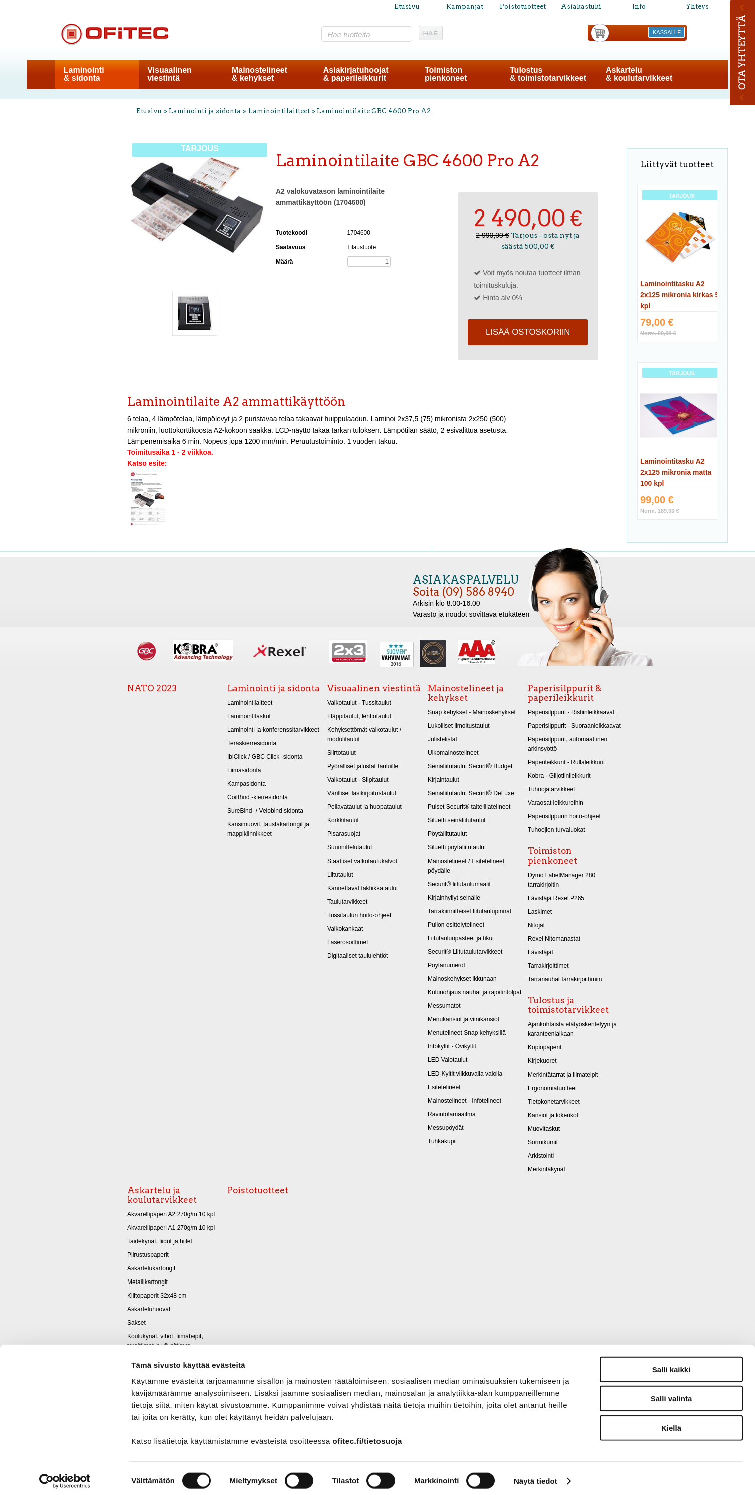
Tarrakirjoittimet (548, 965)
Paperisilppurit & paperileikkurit (564, 693)
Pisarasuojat (343, 833)
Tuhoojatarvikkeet (551, 789)
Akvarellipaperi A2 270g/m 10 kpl (171, 1214)
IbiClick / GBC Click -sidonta (264, 756)
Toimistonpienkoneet (446, 74)
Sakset (136, 1322)
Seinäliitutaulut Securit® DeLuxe (471, 793)
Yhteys (697, 6)
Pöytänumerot (446, 965)
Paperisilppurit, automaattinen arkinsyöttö (567, 744)
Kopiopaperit (545, 1047)
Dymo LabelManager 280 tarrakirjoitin (561, 880)
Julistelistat (442, 739)
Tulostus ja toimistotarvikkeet (568, 1005)
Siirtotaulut (341, 752)
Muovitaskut (544, 1128)
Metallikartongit (147, 1282)
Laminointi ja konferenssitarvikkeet (273, 729)
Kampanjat (464, 6)
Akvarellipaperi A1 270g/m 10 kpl (171, 1227)
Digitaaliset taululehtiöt (357, 955)
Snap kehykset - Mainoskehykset (472, 712)
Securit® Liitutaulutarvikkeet (465, 951)
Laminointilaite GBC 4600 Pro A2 (374, 111)
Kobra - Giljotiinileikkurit (559, 775)
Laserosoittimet (347, 942)
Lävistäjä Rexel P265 (556, 898)
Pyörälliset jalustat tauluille (362, 766)
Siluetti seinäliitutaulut (457, 820)
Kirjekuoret (542, 1060)
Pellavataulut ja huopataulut (364, 806)
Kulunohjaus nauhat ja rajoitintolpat (474, 992)
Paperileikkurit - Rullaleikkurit (566, 762)
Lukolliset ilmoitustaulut (459, 725)
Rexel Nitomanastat (554, 938)
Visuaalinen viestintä (374, 688)
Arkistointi (541, 1155)
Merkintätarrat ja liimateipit (563, 1074)
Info (639, 6)
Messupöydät (446, 1127)
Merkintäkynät (546, 1169)
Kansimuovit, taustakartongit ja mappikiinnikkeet (268, 829)
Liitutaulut (340, 874)
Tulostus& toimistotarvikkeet (548, 74)
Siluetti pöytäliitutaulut (457, 847)
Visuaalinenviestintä (169, 74)
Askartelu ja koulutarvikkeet (162, 1195)
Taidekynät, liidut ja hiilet (159, 1241)
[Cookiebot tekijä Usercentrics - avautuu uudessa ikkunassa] (65, 1475)
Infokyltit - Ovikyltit (452, 1046)
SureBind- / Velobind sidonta (265, 810)
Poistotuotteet (523, 6)
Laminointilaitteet (279, 111)
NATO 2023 (152, 688)
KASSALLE (667, 32)
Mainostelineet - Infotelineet (464, 1100)
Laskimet (540, 911)
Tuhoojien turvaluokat (556, 829)
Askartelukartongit (151, 1268)
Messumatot (444, 1005)
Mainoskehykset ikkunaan (462, 978)
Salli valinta (671, 1392)
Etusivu (407, 6)
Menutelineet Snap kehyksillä (467, 1032)
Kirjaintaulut (443, 779)
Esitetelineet (444, 1087)
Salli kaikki (671, 1363)
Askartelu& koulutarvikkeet (639, 74)
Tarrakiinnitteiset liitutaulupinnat (469, 911)
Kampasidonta (246, 783)
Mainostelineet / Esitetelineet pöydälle (466, 866)
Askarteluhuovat (148, 1309)
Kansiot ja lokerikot (553, 1115)
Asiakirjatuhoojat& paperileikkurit (356, 74)
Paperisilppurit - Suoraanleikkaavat (574, 725)
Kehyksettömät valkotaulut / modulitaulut (364, 734)
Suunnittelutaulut (349, 847)
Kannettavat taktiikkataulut (362, 888)
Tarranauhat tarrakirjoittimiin (565, 979)
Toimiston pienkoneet (552, 856)
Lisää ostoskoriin (528, 332)
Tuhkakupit (442, 1141)
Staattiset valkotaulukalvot (362, 861)
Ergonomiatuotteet (552, 1088)
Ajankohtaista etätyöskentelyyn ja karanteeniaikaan (572, 1029)
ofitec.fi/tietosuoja (367, 1434)
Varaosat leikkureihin (555, 802)
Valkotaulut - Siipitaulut (358, 779)
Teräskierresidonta (251, 743)
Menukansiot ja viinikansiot (463, 1019)
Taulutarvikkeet (347, 901)
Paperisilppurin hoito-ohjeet (564, 816)
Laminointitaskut (249, 716)
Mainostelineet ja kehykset (466, 693)
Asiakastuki (581, 6)
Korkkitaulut (343, 820)
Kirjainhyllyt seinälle (454, 897)
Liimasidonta (244, 770)
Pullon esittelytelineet (456, 924)
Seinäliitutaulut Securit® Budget (470, 766)
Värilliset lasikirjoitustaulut (361, 793)
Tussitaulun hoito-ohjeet (359, 915)
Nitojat (536, 925)
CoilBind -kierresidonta (257, 797)
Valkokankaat (345, 928)
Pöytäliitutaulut (447, 833)
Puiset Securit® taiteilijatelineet (469, 806)
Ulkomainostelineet (453, 752)
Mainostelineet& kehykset (259, 74)
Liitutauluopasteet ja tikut (461, 938)
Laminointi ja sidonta (205, 111)
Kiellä (671, 1421)
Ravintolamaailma (452, 1114)
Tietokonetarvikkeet (554, 1101)
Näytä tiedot (535, 1475)
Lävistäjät (540, 952)
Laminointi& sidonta (84, 74)
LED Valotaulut (447, 1059)
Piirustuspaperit (148, 1254)
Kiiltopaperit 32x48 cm (156, 1295)
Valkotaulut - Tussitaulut (359, 702)
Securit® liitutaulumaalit (459, 884)
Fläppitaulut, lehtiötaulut (359, 716)
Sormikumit (543, 1142)
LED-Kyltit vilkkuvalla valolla (465, 1073)
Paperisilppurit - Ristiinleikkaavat (571, 712)
